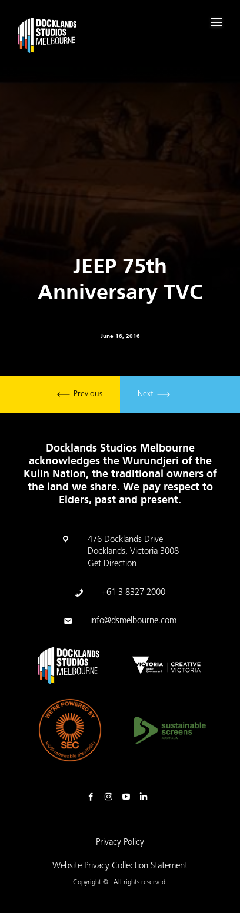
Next (154, 394)
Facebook (93, 797)
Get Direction (112, 564)
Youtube (129, 797)
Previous (79, 394)
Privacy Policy (120, 842)
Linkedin (146, 797)
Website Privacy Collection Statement (120, 866)
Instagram (111, 797)
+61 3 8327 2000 (133, 592)
